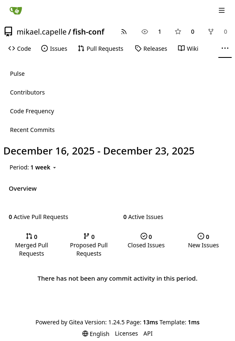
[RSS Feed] (124, 31)
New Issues (203, 241)
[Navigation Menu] (222, 10)
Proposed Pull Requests (89, 245)
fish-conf (88, 31)
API (148, 333)
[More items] (225, 49)
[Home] (15, 10)
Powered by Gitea (59, 322)
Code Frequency (32, 111)
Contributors (27, 92)
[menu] (33, 167)
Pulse (17, 73)
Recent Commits (32, 130)
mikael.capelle (42, 31)
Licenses (126, 333)
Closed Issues (146, 241)
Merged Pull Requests (31, 245)
